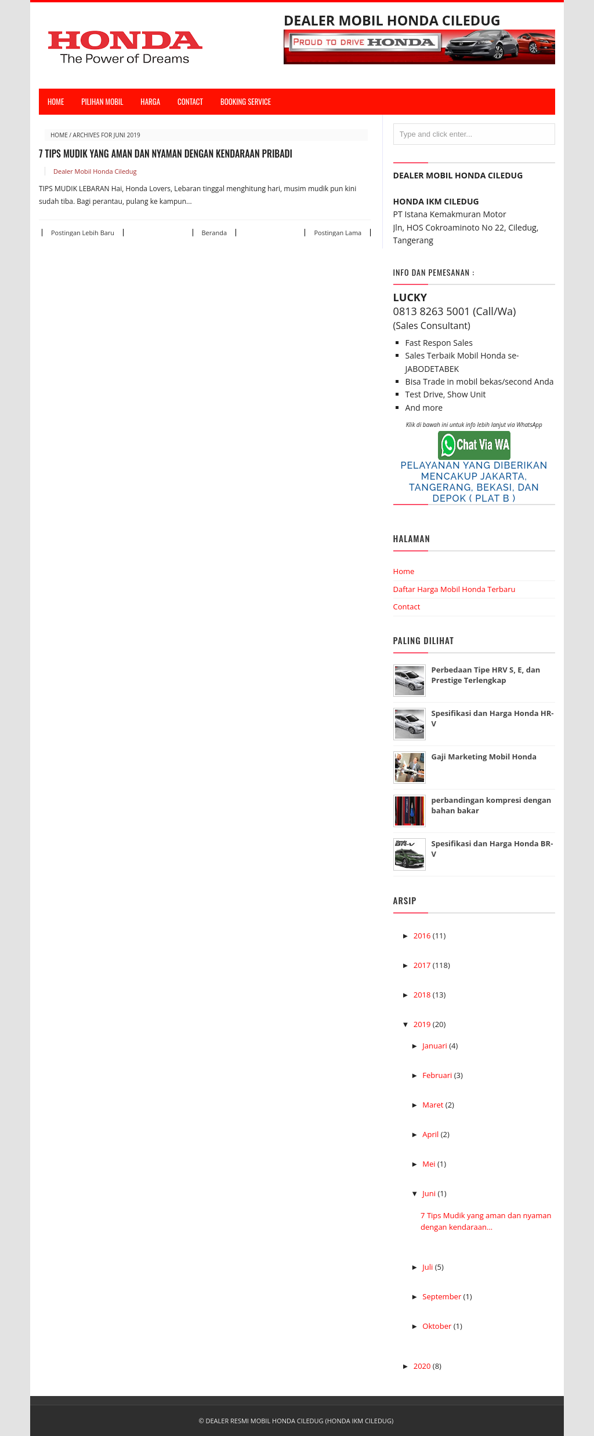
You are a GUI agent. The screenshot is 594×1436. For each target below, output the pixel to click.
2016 (423, 935)
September (442, 1296)
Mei (429, 1164)
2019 (423, 1024)
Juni (429, 1193)
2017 (423, 965)
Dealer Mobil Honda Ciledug (95, 171)
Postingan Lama (337, 232)
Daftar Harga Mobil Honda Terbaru (454, 589)
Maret (434, 1104)
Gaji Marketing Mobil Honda (484, 756)
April (431, 1134)
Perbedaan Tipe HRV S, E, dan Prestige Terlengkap (486, 674)
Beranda (214, 232)
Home (56, 101)
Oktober (437, 1326)
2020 (423, 1366)
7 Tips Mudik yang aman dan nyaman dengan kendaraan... (486, 1221)
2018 (423, 994)
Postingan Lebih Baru (82, 232)
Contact (407, 606)
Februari (438, 1075)
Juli (428, 1267)
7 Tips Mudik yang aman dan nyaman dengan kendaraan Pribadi (165, 153)
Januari (435, 1045)
